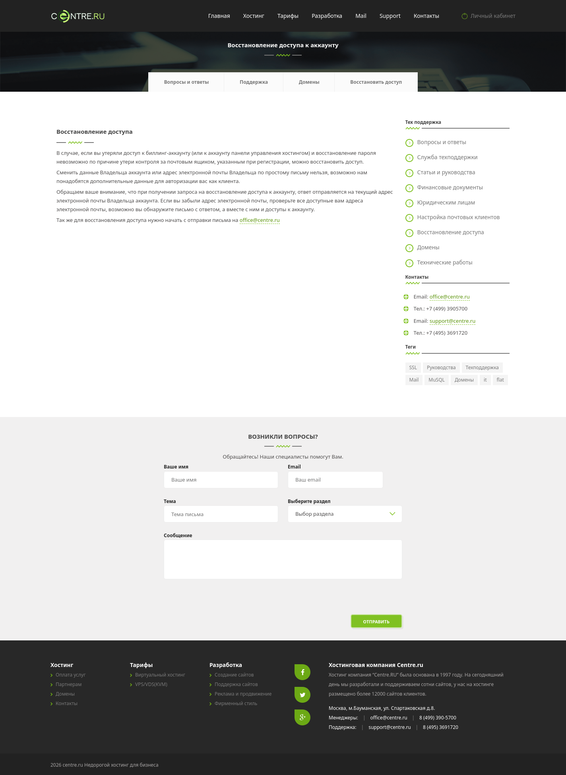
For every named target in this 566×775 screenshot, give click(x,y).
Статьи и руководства (446, 172)
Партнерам (68, 684)
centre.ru (78, 15)
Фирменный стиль (236, 703)
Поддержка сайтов (236, 684)
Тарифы (288, 15)
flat (500, 379)
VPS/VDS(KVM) (151, 684)
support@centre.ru (453, 320)
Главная (219, 15)
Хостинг (253, 15)
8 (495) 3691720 (440, 727)
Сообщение (178, 535)
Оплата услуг (70, 674)
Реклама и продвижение (243, 693)
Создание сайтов (234, 674)
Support (390, 15)
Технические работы (445, 262)
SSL (413, 367)
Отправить (376, 622)
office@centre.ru (260, 220)
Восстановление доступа (450, 232)
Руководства (441, 367)
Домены (309, 82)
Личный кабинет (493, 15)
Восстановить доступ (376, 82)
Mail (360, 15)
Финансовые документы (450, 187)
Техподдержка (482, 367)
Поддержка (254, 82)
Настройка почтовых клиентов (458, 217)
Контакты (426, 15)
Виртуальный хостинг (160, 674)
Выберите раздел (309, 501)
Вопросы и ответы (186, 82)
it (485, 379)
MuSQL (436, 379)
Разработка (327, 15)
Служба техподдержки (447, 157)
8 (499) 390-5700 (437, 717)
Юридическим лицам (446, 202)
